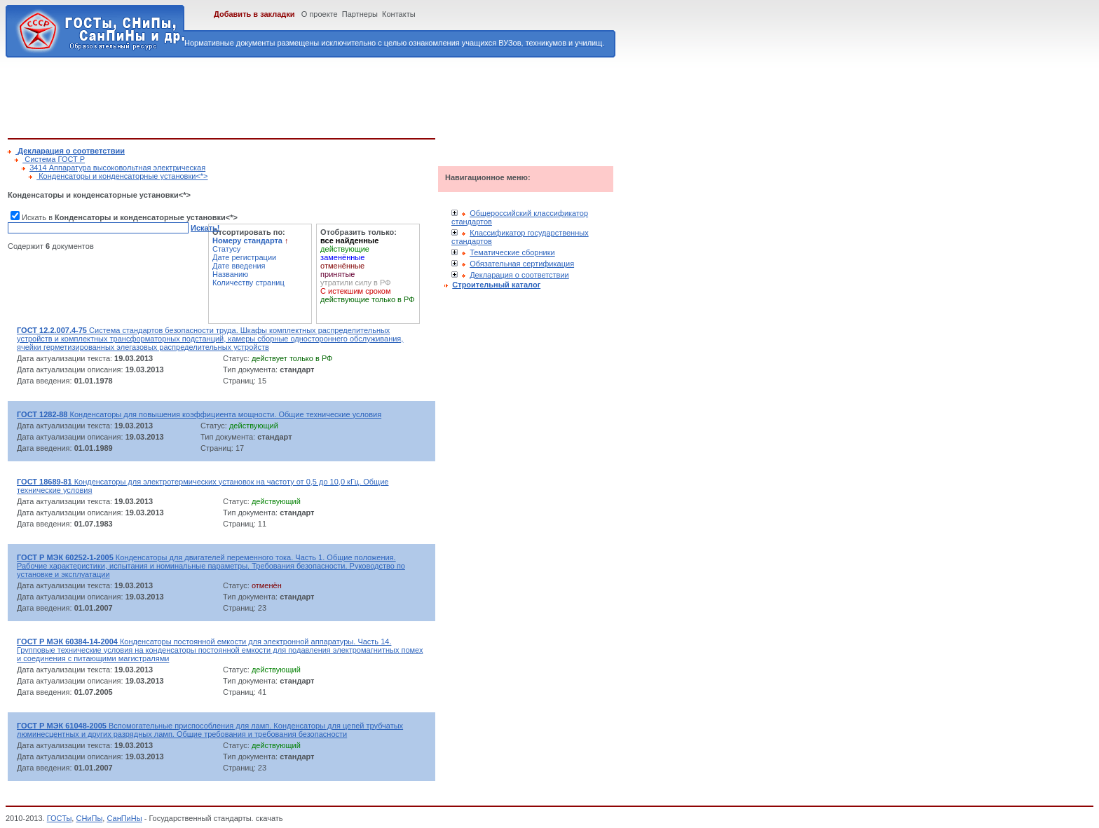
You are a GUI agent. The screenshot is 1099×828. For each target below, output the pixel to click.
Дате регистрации (244, 257)
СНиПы (89, 818)
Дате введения (239, 266)
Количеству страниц (248, 282)
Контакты (399, 14)
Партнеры (360, 14)
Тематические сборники (512, 252)
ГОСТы (59, 818)
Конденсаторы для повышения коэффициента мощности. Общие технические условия (199, 414)
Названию (230, 274)
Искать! (205, 228)
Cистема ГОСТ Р (53, 159)
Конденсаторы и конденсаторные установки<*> (121, 176)
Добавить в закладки (254, 14)
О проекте (319, 14)
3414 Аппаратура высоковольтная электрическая (117, 167)
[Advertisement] (263, 95)
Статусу (226, 249)
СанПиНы (124, 818)
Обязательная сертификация (522, 263)
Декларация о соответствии (519, 275)
